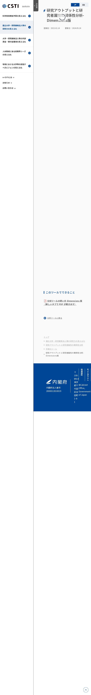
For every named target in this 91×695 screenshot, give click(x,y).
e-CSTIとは (7, 77)
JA (75, 4)
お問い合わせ (8, 88)
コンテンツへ (26, 6)
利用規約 (82, 372)
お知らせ (6, 82)
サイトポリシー (88, 375)
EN (83, 4)
